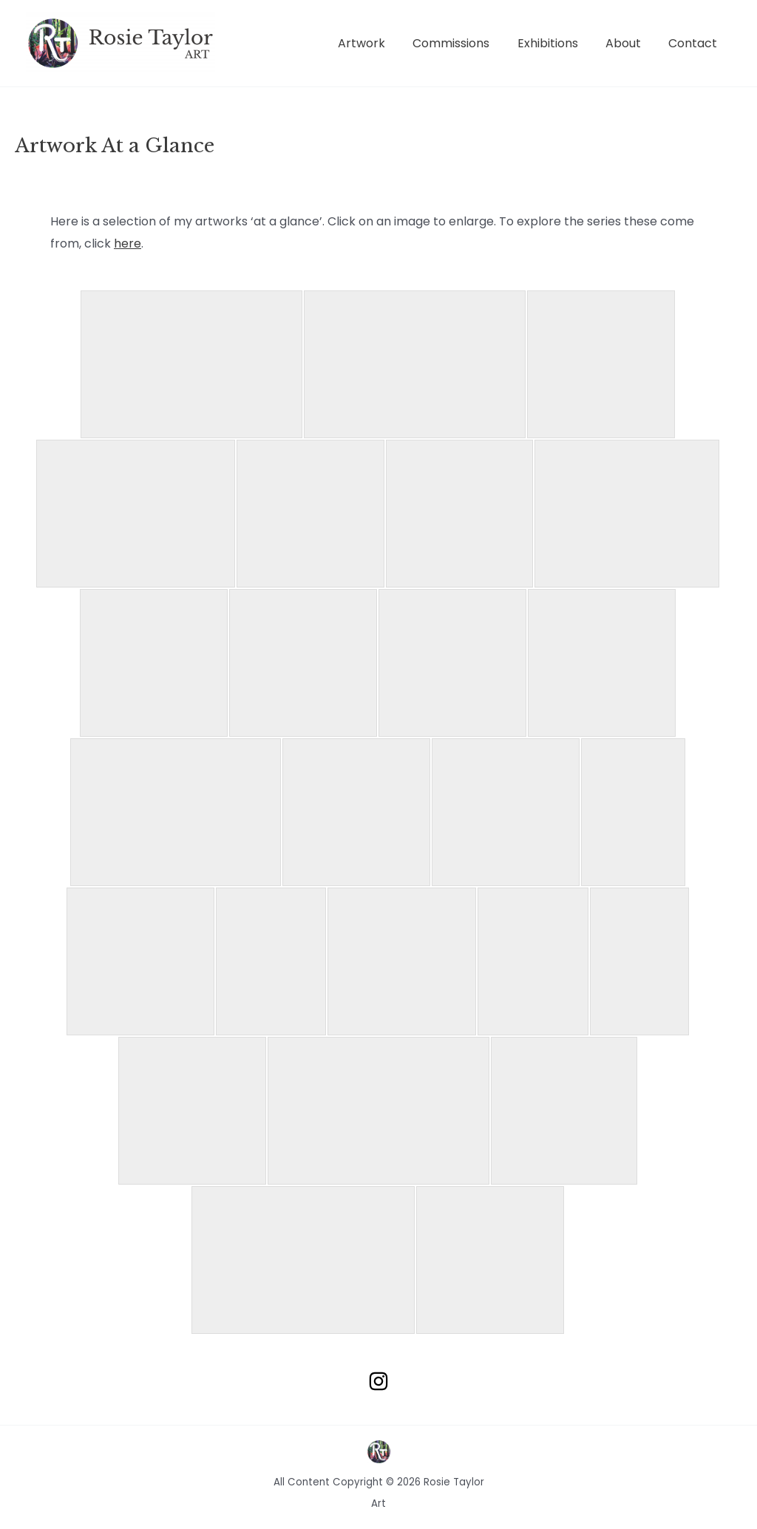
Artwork (379, 43)
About (629, 43)
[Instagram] (378, 1381)
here (127, 243)
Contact (695, 43)
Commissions (465, 43)
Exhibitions (557, 43)
